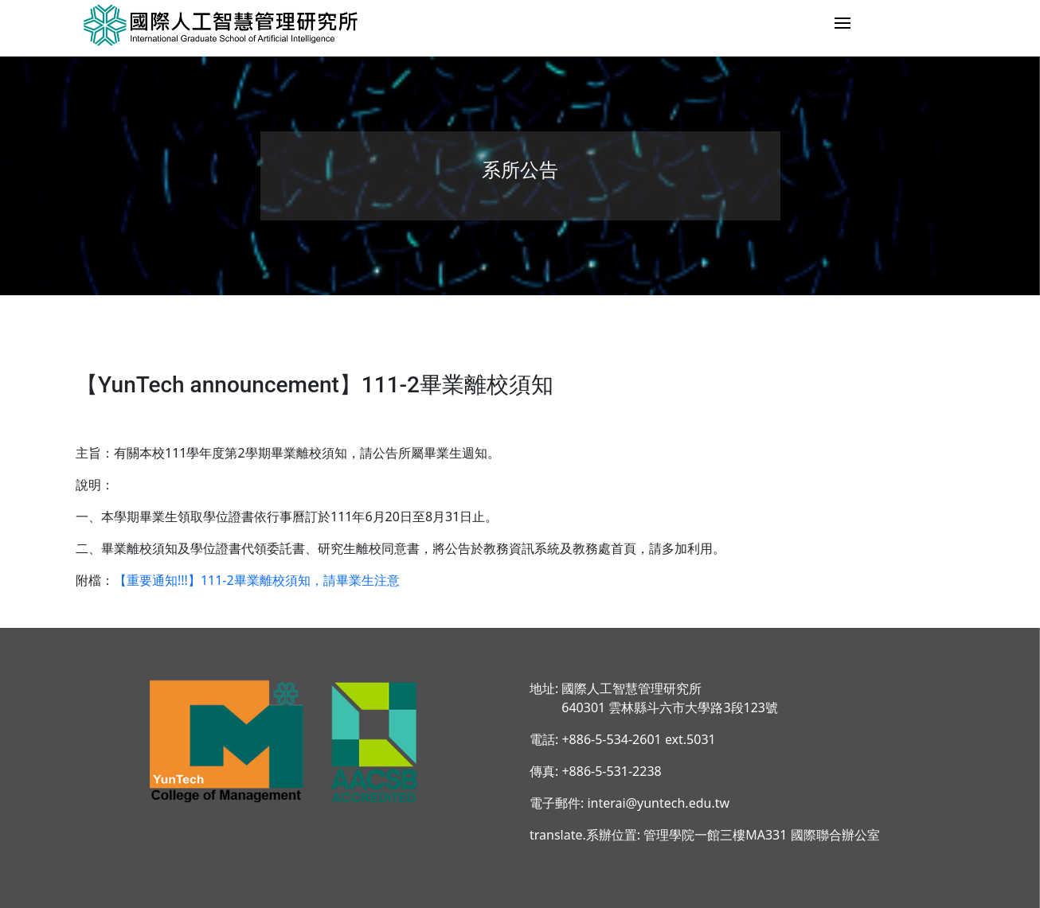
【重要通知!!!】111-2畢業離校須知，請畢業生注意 (257, 580)
